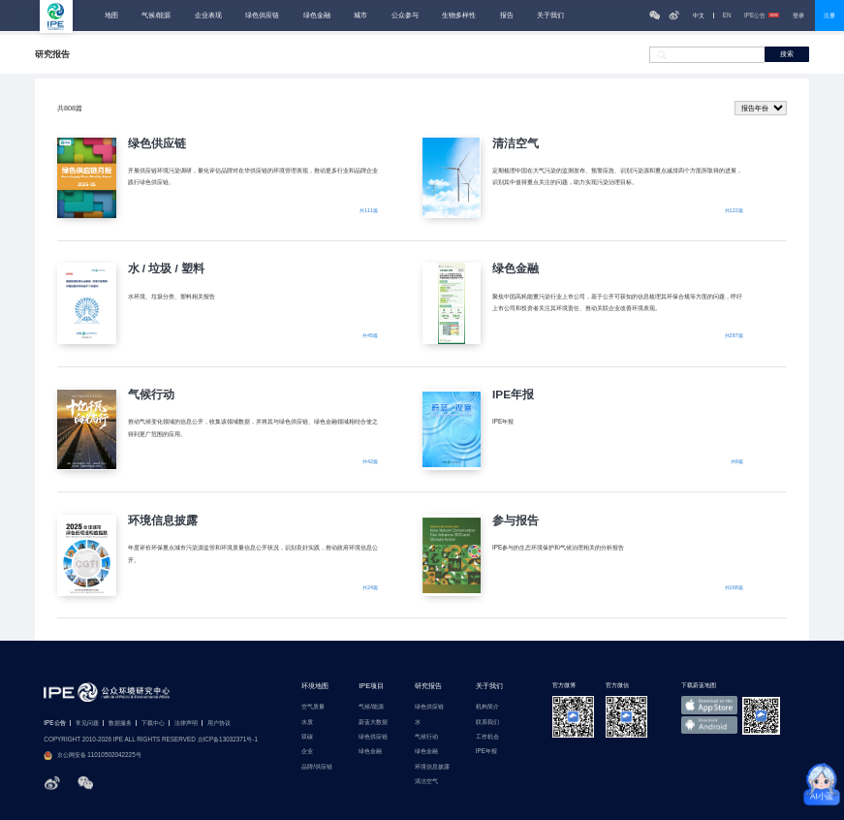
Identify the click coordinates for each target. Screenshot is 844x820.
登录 (798, 15)
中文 (698, 15)
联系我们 (487, 722)
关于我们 (550, 15)
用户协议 (219, 723)
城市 (360, 15)
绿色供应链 (262, 15)
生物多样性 (459, 15)
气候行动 (151, 394)
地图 (111, 15)
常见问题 (87, 723)
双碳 (307, 737)
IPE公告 (761, 15)
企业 (307, 751)
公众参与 (405, 15)
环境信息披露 (163, 520)
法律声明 (186, 723)
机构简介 (487, 707)
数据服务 (120, 723)
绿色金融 (316, 15)
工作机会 (487, 737)
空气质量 (313, 707)
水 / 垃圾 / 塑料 (166, 268)
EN (727, 15)
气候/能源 (156, 15)
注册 (829, 15)
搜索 (787, 53)
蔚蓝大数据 (373, 722)
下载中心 (153, 723)
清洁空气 (515, 143)
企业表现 (208, 15)
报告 (507, 15)
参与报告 (515, 520)
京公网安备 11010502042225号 (92, 755)
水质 (307, 722)
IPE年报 (513, 394)
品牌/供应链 (316, 767)
